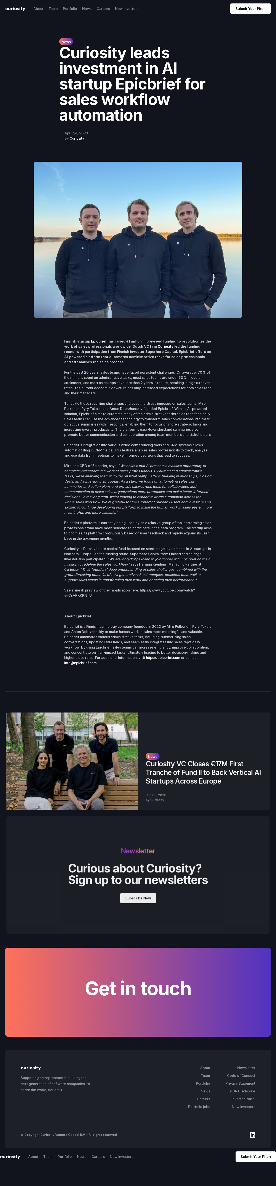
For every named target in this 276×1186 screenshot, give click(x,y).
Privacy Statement (240, 1083)
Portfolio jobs (199, 1107)
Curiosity (77, 138)
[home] (15, 8)
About (38, 8)
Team (53, 8)
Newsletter (246, 1068)
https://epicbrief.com (163, 657)
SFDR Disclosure (242, 1091)
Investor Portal (243, 1099)
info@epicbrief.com (80, 663)
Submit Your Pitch (251, 8)
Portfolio (70, 8)
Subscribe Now (138, 898)
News (86, 8)
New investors (126, 8)
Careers (103, 8)
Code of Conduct (241, 1075)
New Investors (243, 1107)
